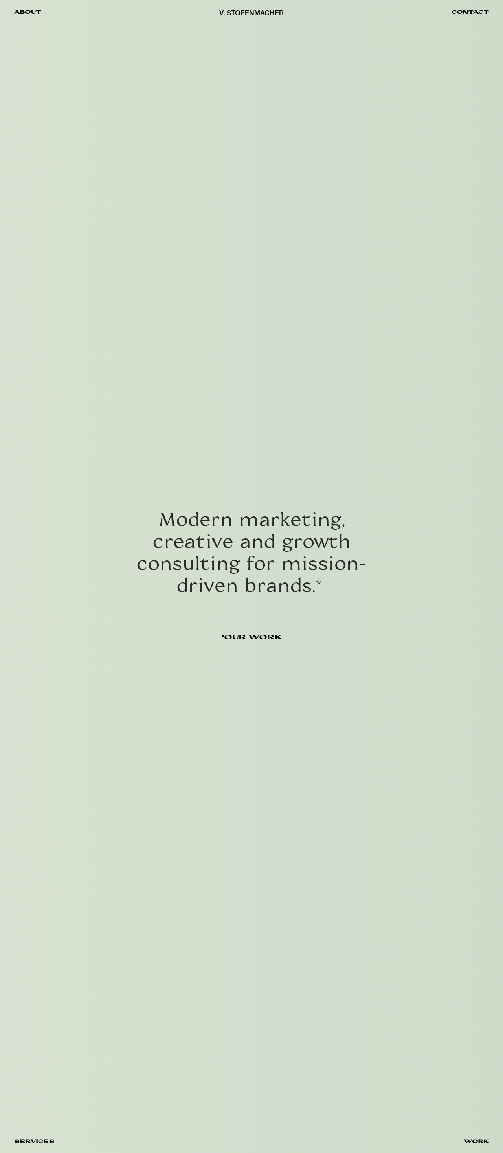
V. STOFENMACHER (251, 12)
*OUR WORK (252, 637)
